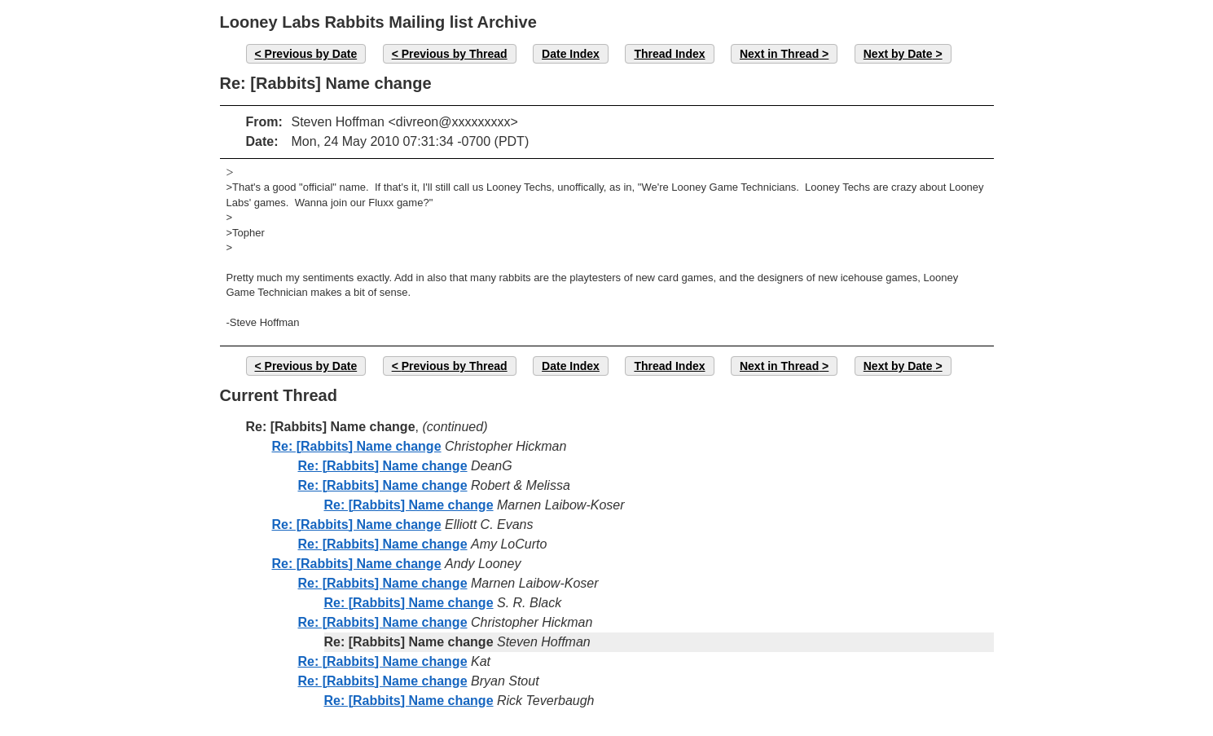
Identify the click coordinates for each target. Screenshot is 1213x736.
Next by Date (898, 53)
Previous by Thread (455, 53)
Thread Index (669, 53)
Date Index (571, 53)
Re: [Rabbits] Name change (357, 446)
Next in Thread (779, 53)
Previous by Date (311, 53)
